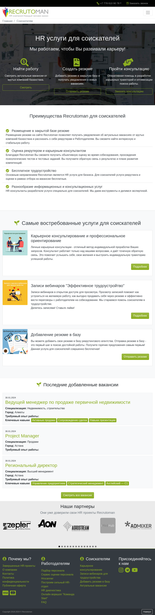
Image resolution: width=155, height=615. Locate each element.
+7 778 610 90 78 (108, 3)
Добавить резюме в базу (95, 581)
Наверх (147, 611)
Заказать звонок (137, 3)
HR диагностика (51, 590)
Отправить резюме (77, 91)
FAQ (43, 602)
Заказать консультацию (129, 91)
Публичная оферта (14, 585)
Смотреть (26, 87)
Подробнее (140, 266)
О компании (9, 569)
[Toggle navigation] (148, 12)
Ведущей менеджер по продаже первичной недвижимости (67, 402)
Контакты (8, 573)
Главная (7, 21)
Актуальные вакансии (93, 585)
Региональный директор (31, 465)
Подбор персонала (52, 570)
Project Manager (22, 435)
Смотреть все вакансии (77, 495)
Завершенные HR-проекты (18, 565)
